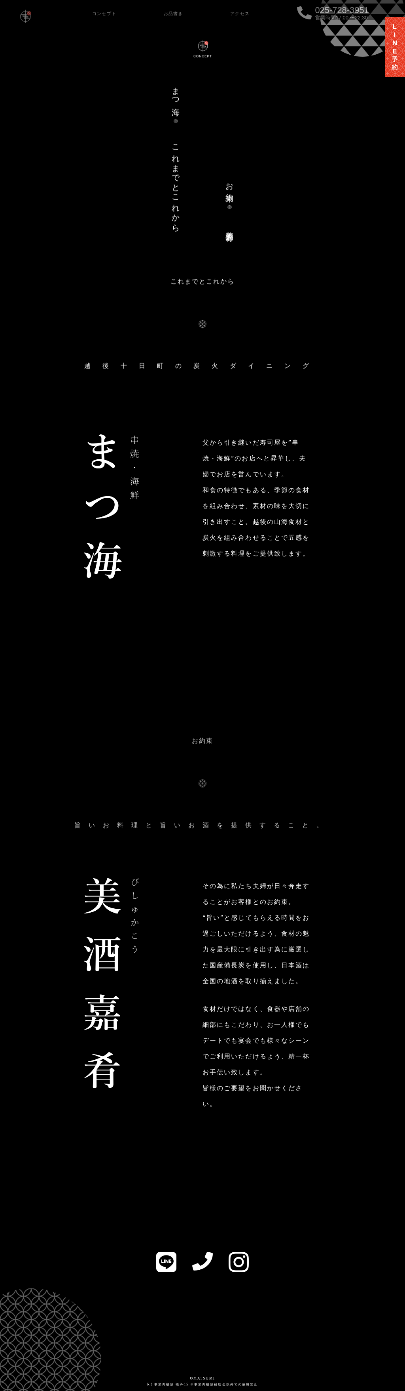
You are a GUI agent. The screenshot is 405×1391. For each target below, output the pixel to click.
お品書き (173, 13)
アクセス (240, 13)
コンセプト (104, 13)
